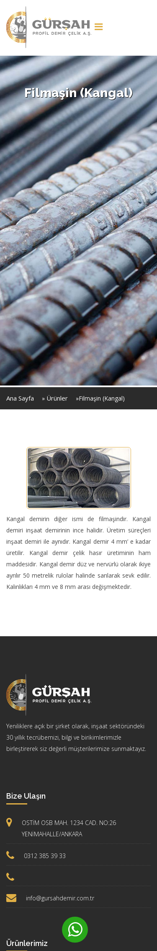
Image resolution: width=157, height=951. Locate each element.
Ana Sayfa (20, 398)
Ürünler (57, 398)
